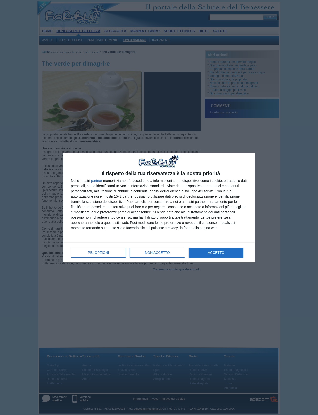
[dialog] (159, 207)
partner (96, 180)
